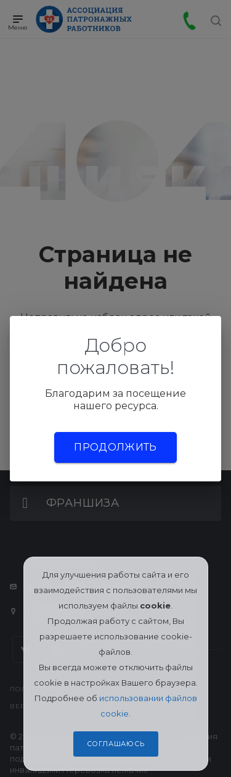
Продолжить (115, 447)
